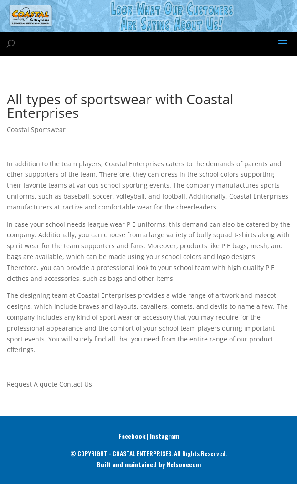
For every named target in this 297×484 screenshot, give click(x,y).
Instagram (164, 436)
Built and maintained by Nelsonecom (149, 464)
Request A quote (32, 384)
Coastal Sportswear (36, 129)
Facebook (131, 436)
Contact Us (75, 384)
